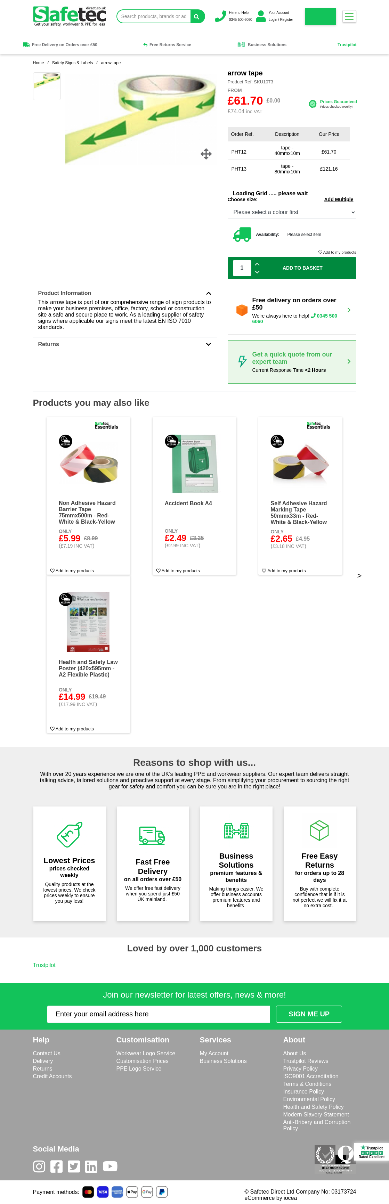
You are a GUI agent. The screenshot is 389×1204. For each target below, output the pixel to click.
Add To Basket (303, 268)
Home (38, 62)
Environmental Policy (309, 1099)
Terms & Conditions (307, 1084)
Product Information (125, 293)
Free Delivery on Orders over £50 (59, 44)
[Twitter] (76, 1168)
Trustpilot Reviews (306, 1061)
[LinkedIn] (94, 1168)
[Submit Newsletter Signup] (309, 1014)
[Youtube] (113, 1168)
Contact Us (46, 1053)
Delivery (43, 1061)
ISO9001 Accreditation (311, 1076)
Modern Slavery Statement (316, 1114)
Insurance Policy (303, 1092)
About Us (294, 1053)
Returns (125, 344)
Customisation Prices (142, 1061)
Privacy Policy (300, 1069)
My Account (214, 1053)
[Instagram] (41, 1168)
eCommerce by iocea (270, 1198)
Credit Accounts (52, 1076)
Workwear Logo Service (146, 1053)
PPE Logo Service (139, 1069)
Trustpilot (347, 44)
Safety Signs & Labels (72, 62)
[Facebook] (59, 1168)
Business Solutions (261, 45)
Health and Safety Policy (313, 1107)
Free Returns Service (167, 44)
